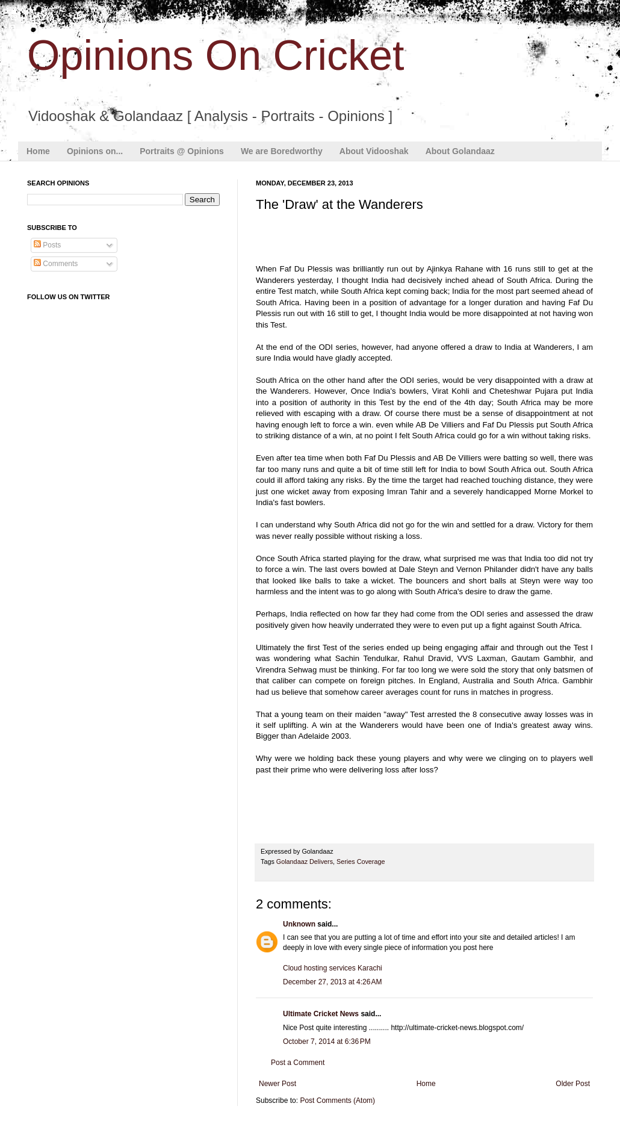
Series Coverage (360, 861)
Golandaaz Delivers (304, 861)
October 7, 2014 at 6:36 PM (327, 1041)
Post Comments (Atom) (337, 1100)
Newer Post (277, 1083)
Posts (47, 245)
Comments (56, 263)
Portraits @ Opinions (182, 151)
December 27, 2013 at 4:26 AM (332, 982)
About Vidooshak (374, 151)
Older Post (573, 1083)
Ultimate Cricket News (321, 1014)
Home (38, 151)
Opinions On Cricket (215, 55)
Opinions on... (95, 151)
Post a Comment (297, 1062)
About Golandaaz (460, 151)
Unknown (299, 924)
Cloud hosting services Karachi (332, 968)
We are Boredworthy (282, 151)
